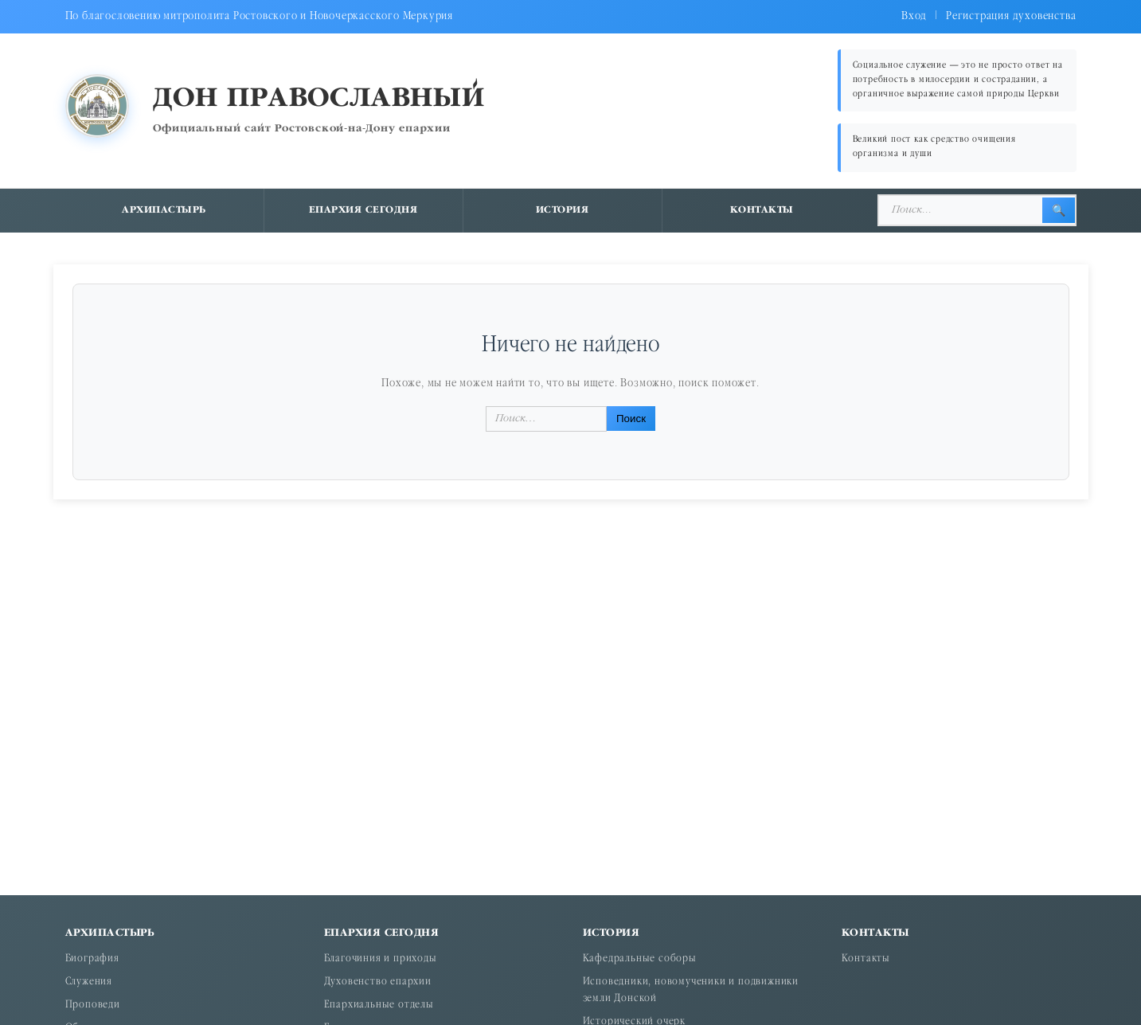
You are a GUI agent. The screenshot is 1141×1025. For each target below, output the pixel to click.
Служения (88, 982)
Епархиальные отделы (379, 1005)
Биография (92, 959)
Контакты (762, 210)
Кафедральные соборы (640, 959)
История (562, 210)
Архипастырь (164, 210)
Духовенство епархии (378, 982)
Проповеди (92, 1005)
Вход (914, 16)
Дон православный (319, 99)
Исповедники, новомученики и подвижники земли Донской (691, 990)
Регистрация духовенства (1011, 16)
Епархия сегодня (363, 210)
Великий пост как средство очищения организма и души (934, 147)
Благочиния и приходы (380, 959)
